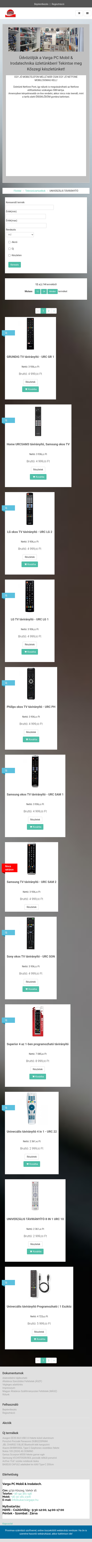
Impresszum (8, 1388)
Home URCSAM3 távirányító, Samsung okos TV (38, 444)
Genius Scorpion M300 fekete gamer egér (23, 1454)
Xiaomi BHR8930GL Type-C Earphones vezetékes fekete (30, 1448)
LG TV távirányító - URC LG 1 (30, 619)
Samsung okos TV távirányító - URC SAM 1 (35, 794)
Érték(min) (11, 211)
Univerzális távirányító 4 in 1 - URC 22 (32, 1131)
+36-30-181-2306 (21, 1496)
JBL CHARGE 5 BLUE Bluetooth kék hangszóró (26, 1444)
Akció (12, 242)
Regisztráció (58, 4)
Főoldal (17, 190)
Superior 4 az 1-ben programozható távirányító (38, 1044)
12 (37, 291)
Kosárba (31, 389)
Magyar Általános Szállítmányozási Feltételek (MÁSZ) (29, 1391)
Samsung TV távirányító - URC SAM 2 (31, 882)
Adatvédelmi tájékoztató (14, 1378)
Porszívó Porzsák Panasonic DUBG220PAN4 (25, 1441)
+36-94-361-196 (22, 1493)
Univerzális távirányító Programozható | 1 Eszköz (39, 1306)
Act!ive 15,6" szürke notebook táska (20, 1461)
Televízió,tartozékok (35, 190)
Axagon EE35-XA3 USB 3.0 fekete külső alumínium (28, 1438)
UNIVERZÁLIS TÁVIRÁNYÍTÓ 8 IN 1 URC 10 (35, 1219)
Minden (52, 291)
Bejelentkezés (41, 4)
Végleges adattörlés (12, 1384)
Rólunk (6, 1394)
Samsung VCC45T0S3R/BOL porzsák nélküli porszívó (29, 1458)
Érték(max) (11, 220)
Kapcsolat (7, 1523)
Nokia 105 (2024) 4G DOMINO (17, 1451)
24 (44, 291)
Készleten (15, 255)
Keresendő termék (15, 202)
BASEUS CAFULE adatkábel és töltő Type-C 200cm (28, 1464)
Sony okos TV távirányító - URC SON (31, 956)
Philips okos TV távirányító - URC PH (31, 706)
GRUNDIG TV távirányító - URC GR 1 (30, 356)
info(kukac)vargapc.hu (25, 1499)
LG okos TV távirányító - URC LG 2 (29, 532)
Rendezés (11, 229)
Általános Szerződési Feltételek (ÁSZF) (22, 1381)
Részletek (30, 382)
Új (11, 248)
